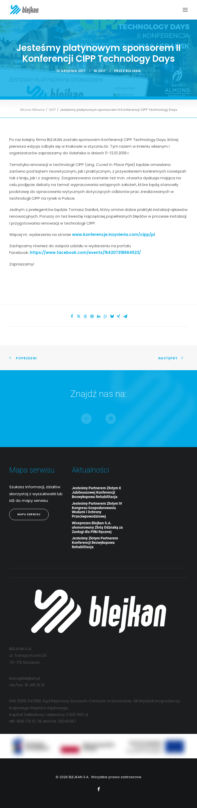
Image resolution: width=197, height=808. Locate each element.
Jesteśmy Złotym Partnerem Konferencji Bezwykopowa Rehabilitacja (95, 542)
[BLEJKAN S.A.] (24, 10)
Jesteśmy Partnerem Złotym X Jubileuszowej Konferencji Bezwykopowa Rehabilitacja (96, 492)
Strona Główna (32, 109)
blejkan (133, 71)
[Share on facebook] (72, 316)
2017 (102, 71)
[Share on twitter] (78, 316)
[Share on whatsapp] (105, 316)
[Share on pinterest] (92, 316)
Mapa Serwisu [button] (29, 514)
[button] (185, 10)
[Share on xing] (118, 316)
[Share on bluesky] (112, 316)
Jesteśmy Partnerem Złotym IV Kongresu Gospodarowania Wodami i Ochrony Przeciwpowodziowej (97, 509)
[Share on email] (125, 316)
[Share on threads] (85, 316)
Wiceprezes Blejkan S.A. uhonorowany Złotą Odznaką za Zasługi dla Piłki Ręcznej (97, 527)
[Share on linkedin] (98, 316)
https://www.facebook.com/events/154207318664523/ (85, 252)
